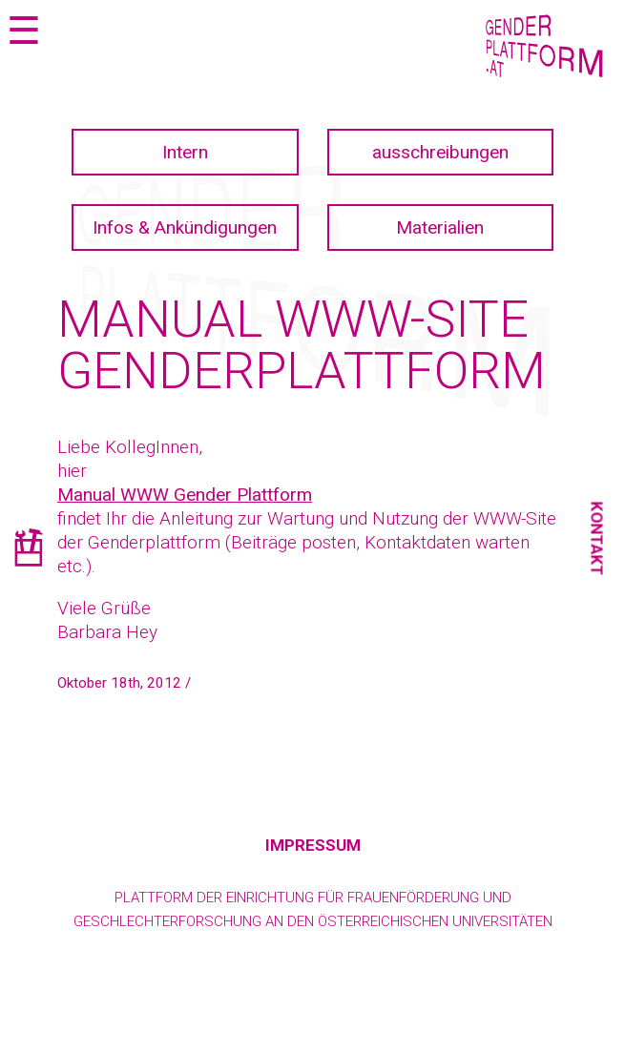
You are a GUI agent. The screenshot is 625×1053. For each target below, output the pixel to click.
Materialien (440, 227)
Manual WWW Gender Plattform (184, 495)
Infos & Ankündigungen (185, 227)
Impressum (313, 845)
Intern (185, 152)
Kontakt (597, 539)
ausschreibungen (440, 152)
